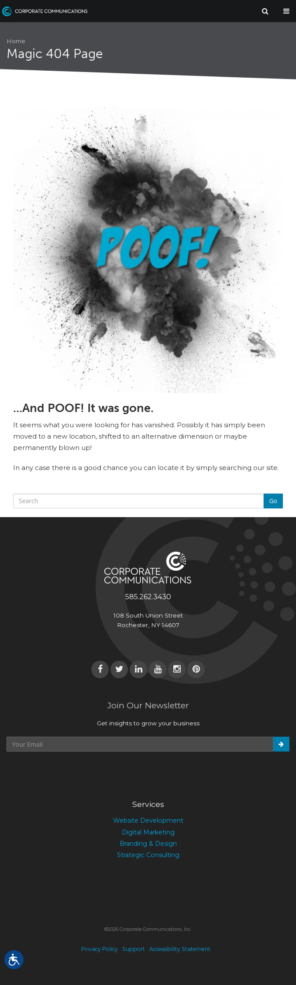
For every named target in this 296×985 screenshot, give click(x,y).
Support (133, 949)
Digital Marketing (148, 832)
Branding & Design (148, 844)
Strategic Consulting (148, 855)
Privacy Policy (99, 949)
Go (273, 501)
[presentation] (73, 773)
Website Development (148, 820)
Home (16, 41)
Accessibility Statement (179, 949)
